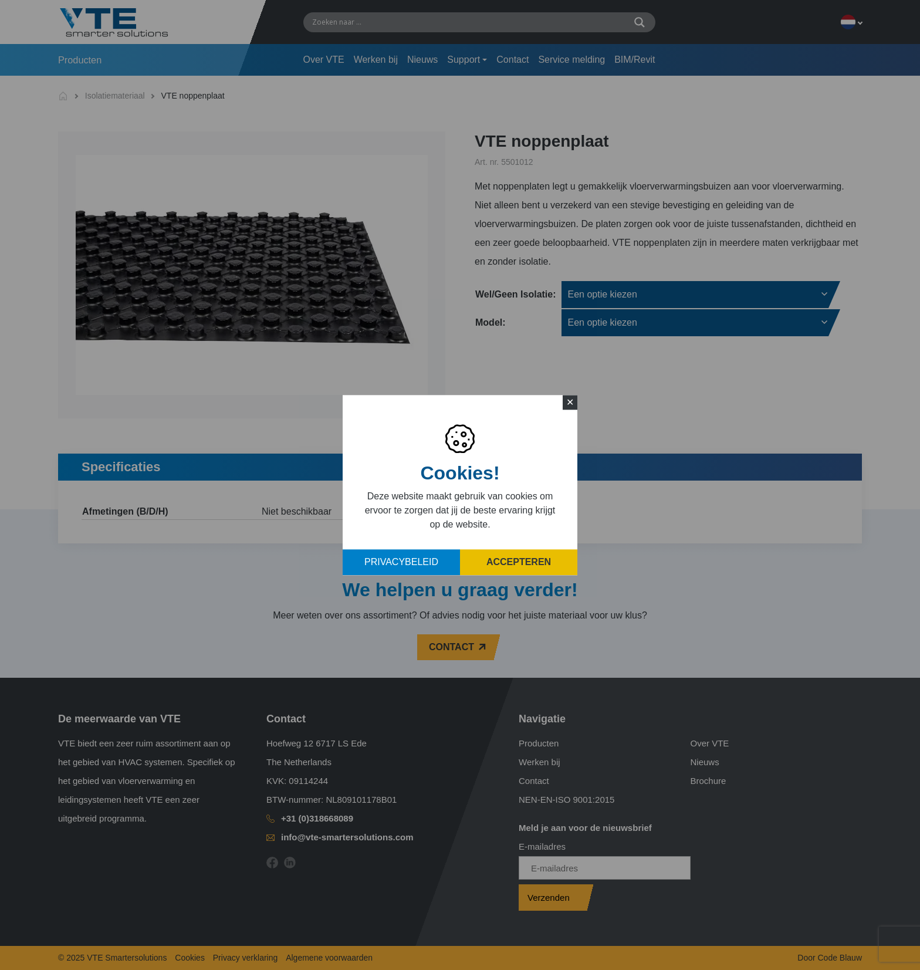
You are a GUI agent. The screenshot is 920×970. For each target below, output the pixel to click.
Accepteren (518, 562)
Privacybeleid (401, 562)
